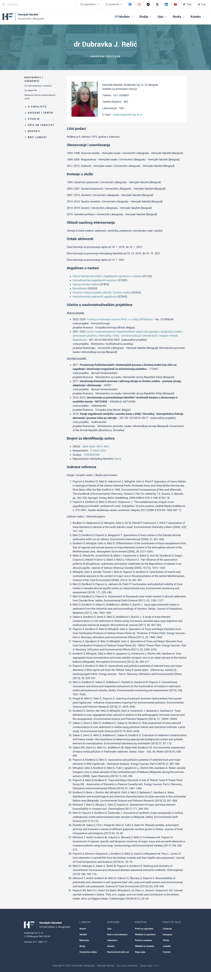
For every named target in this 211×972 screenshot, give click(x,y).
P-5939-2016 (98, 450)
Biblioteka (84, 940)
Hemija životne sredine (86, 284)
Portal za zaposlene (144, 929)
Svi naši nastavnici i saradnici (38, 86)
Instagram (167, 934)
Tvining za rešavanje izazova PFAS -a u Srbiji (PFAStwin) (120, 319)
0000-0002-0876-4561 (95, 446)
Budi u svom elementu (117, 934)
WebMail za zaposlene (145, 934)
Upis (109, 929)
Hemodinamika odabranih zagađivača (95, 296)
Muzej (82, 946)
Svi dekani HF (30, 90)
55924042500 (92, 454)
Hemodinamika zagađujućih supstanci (95, 280)
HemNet (83, 934)
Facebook (167, 929)
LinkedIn (167, 946)
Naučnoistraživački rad (118, 952)
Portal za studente (143, 940)
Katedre (110, 946)
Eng (202, 4)
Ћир (187, 4)
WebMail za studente (144, 946)
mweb (156, 965)
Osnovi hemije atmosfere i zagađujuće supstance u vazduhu (107, 276)
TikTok (166, 940)
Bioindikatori (80, 288)
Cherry (117, 458)
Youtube (167, 952)
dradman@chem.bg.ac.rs (127, 114)
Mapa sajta (140, 952)
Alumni (82, 929)
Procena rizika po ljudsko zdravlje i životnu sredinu (102, 292)
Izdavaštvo (112, 940)
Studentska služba (88, 952)
